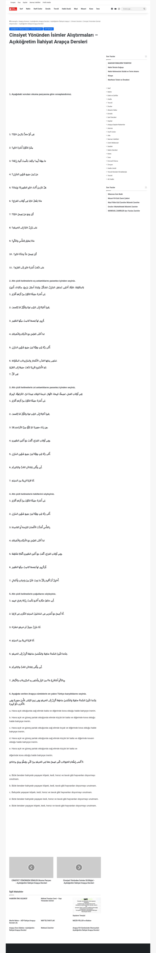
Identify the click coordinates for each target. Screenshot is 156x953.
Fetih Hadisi (47, 2)
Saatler (110, 146)
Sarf (21, 9)
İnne (98, 9)
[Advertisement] (55, 65)
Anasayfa (13, 21)
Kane (91, 9)
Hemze (110, 128)
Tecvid (56, 9)
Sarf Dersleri (112, 117)
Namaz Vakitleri (35, 2)
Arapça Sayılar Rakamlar (116, 124)
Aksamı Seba (112, 110)
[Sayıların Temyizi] (87, 905)
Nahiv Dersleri (112, 150)
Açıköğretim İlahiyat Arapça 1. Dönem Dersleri (66, 21)
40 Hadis (111, 179)
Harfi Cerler (38, 9)
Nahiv (28, 9)
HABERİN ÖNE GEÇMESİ (18, 898)
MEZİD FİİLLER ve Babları (82, 921)
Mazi (76, 9)
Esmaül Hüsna (113, 161)
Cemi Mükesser (113, 143)
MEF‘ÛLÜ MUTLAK (48, 921)
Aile (109, 135)
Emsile (47, 9)
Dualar (110, 106)
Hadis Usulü (66, 9)
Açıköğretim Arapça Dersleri (39, 21)
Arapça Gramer (24, 21)
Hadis (110, 99)
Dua (19, 2)
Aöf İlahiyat (48, 29)
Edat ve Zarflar (113, 95)
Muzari (83, 9)
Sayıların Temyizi (79, 915)
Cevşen (12, 2)
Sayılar (25, 2)
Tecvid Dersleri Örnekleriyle (117, 172)
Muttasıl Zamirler (47, 928)
